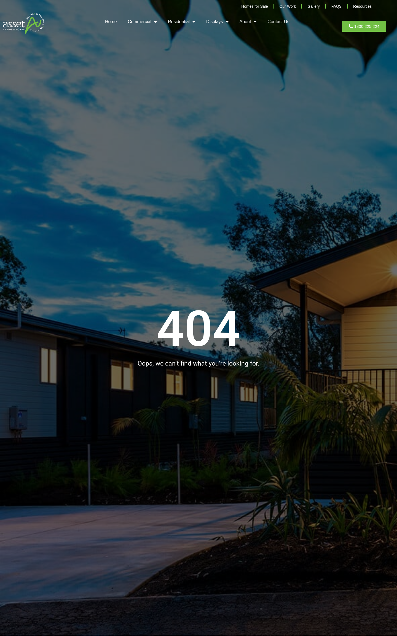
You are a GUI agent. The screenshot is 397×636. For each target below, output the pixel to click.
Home (111, 21)
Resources (362, 6)
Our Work (288, 6)
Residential (181, 22)
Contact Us (278, 21)
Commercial (142, 22)
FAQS (336, 6)
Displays (217, 22)
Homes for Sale (254, 6)
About (248, 22)
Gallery (313, 6)
